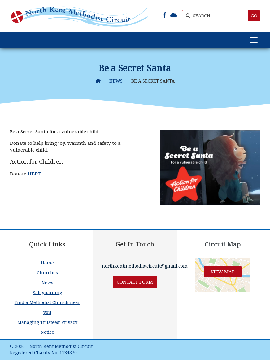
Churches (47, 273)
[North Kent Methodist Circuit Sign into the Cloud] (173, 15)
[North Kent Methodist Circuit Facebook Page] (164, 15)
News (116, 81)
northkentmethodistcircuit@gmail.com (145, 266)
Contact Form (135, 282)
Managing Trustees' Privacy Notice (47, 327)
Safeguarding (47, 292)
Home (47, 263)
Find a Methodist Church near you (47, 307)
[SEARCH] (216, 15)
